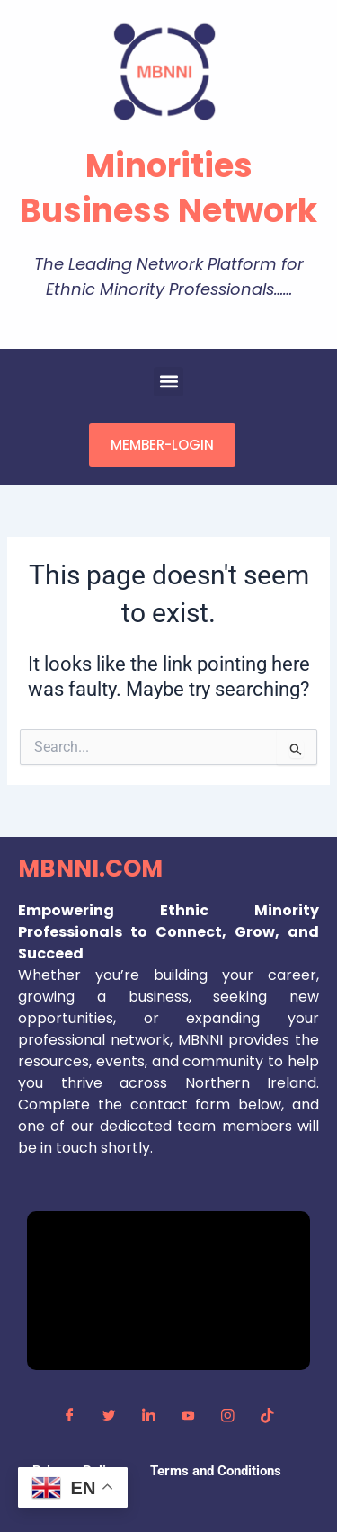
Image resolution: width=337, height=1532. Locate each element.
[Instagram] (228, 1415)
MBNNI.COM (90, 868)
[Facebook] (70, 1415)
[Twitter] (109, 1415)
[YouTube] (188, 1415)
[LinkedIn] (149, 1415)
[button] (168, 381)
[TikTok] (267, 1415)
